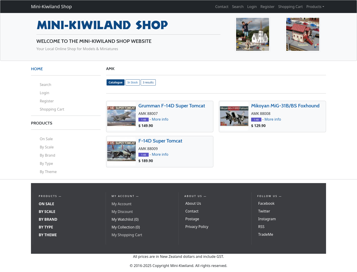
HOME (37, 68)
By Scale (47, 147)
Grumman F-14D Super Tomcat (171, 106)
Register (267, 6)
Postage (192, 218)
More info (160, 119)
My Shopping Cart (127, 234)
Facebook (266, 203)
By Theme (48, 171)
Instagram (267, 218)
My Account (122, 203)
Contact (221, 6)
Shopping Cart (290, 6)
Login (252, 6)
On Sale (46, 138)
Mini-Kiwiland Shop (51, 6)
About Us (193, 203)
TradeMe (265, 234)
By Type (46, 163)
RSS (261, 226)
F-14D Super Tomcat (160, 141)
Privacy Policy (196, 226)
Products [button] (313, 6)
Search (238, 6)
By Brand (47, 155)
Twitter (264, 211)
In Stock (133, 82)
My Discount (122, 211)
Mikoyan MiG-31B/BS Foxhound (285, 106)
